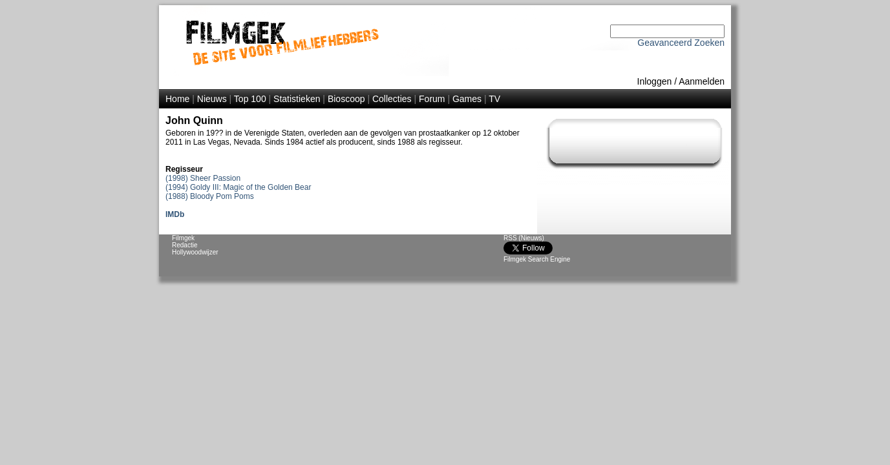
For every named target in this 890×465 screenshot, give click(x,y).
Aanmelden (702, 81)
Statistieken (296, 99)
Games (467, 99)
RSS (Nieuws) (523, 238)
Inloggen (654, 81)
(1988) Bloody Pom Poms (209, 196)
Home (177, 99)
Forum (432, 99)
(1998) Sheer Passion (202, 178)
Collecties (392, 99)
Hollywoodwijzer (195, 252)
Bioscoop (346, 99)
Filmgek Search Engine (536, 259)
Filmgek (183, 238)
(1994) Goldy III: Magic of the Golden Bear (238, 187)
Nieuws (212, 99)
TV (494, 99)
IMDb (174, 214)
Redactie (184, 245)
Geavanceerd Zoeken (681, 42)
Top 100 (250, 99)
